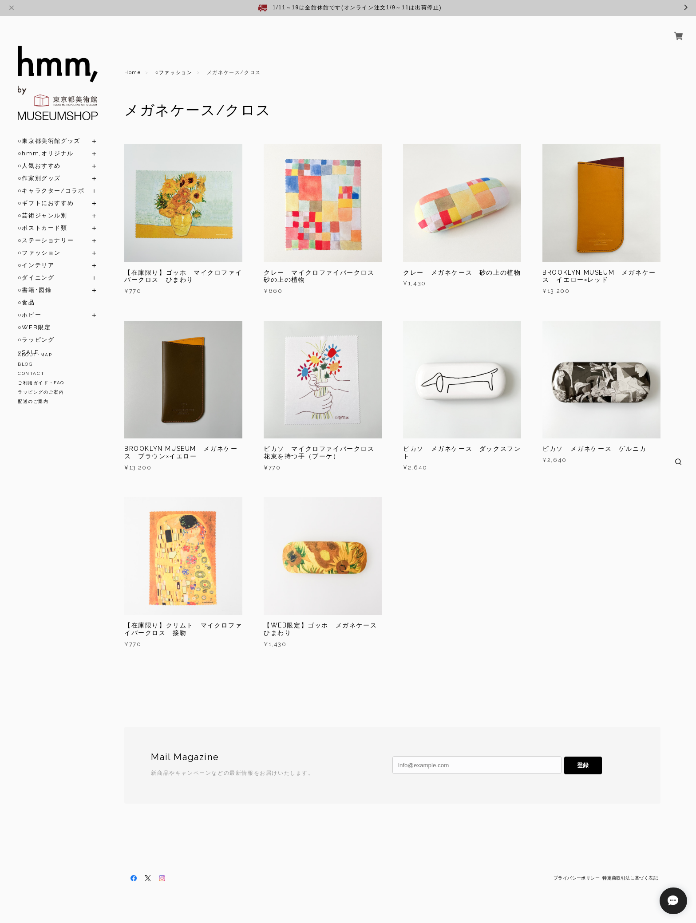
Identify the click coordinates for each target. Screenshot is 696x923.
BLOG (25, 364)
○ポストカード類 (42, 218)
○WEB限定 (34, 317)
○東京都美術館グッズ (49, 131)
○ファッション (39, 242)
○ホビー (29, 305)
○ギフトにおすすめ (46, 193)
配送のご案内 (33, 401)
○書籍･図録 (34, 280)
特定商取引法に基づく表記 (630, 878)
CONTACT (31, 373)
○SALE (28, 342)
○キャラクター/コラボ (51, 180)
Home (132, 72)
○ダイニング (36, 267)
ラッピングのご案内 (41, 392)
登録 (583, 765)
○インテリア (36, 255)
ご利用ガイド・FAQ (41, 382)
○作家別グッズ (39, 168)
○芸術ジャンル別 (42, 205)
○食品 (26, 292)
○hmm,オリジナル (46, 143)
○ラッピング (36, 329)
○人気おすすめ (39, 155)
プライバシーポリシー (577, 878)
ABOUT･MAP (35, 354)
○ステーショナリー (46, 230)
